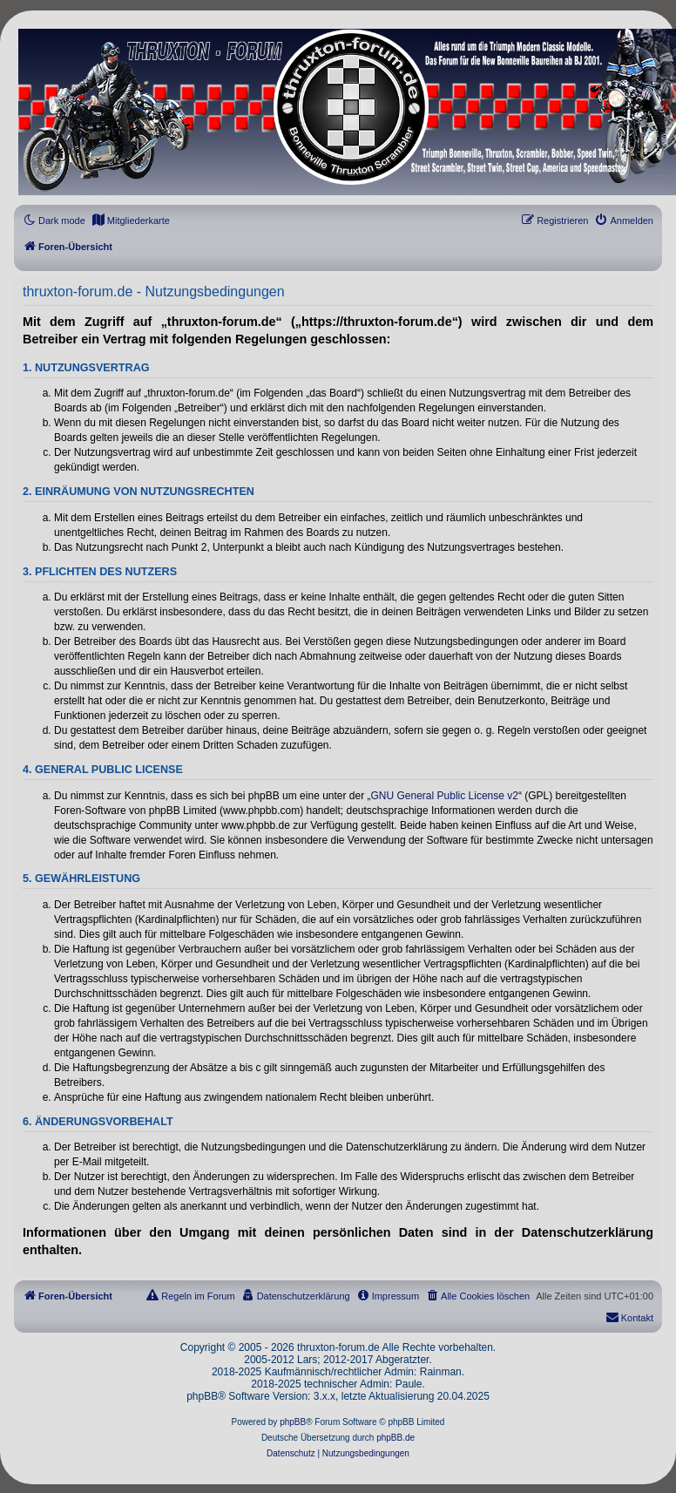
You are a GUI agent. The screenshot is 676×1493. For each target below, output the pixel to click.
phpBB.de (395, 1437)
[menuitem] (130, 220)
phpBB (293, 1422)
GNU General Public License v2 (444, 796)
